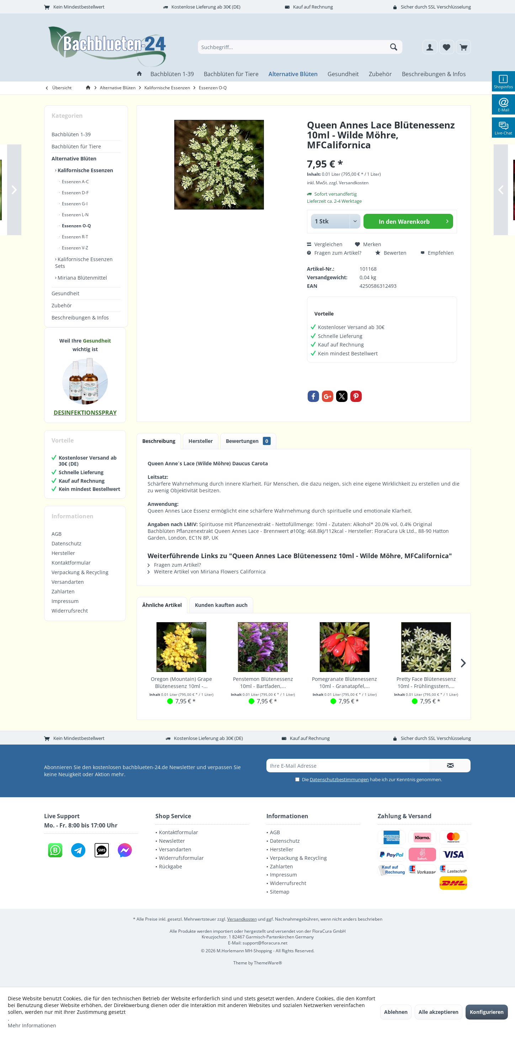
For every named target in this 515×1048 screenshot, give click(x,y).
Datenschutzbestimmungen (339, 779)
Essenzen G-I (74, 204)
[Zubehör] (380, 74)
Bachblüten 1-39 (71, 134)
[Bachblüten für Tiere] (231, 74)
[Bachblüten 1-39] (172, 74)
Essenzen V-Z (74, 248)
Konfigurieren (487, 1012)
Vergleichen (325, 244)
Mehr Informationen (32, 1025)
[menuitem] (463, 47)
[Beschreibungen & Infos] (434, 74)
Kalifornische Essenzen (84, 170)
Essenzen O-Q (76, 226)
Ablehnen (396, 1012)
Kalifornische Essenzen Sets (84, 262)
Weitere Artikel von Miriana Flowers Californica (207, 571)
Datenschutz (66, 550)
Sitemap (280, 891)
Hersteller (63, 560)
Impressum (65, 608)
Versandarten (68, 589)
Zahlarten (63, 598)
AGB (57, 541)
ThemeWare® (268, 963)
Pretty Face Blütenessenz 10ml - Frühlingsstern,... (426, 682)
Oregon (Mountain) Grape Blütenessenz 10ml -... (181, 682)
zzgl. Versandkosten (348, 183)
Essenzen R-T (74, 237)
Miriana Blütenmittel (81, 277)
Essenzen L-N (75, 215)
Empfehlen (437, 252)
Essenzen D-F (75, 193)
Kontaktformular (71, 569)
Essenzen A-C (75, 182)
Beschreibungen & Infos (80, 317)
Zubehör (62, 305)
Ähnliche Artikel (162, 605)
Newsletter (172, 840)
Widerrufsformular (181, 857)
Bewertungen (248, 441)
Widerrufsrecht (70, 617)
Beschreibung (158, 441)
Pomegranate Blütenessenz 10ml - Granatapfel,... (344, 682)
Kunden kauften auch (221, 605)
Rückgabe (170, 866)
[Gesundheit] (343, 74)
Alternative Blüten (74, 158)
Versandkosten (242, 919)
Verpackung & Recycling (80, 579)
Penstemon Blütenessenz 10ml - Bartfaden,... (263, 682)
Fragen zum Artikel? (334, 252)
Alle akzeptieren (438, 1012)
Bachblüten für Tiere (76, 146)
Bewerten (391, 252)
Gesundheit (65, 293)
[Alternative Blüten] (293, 74)
